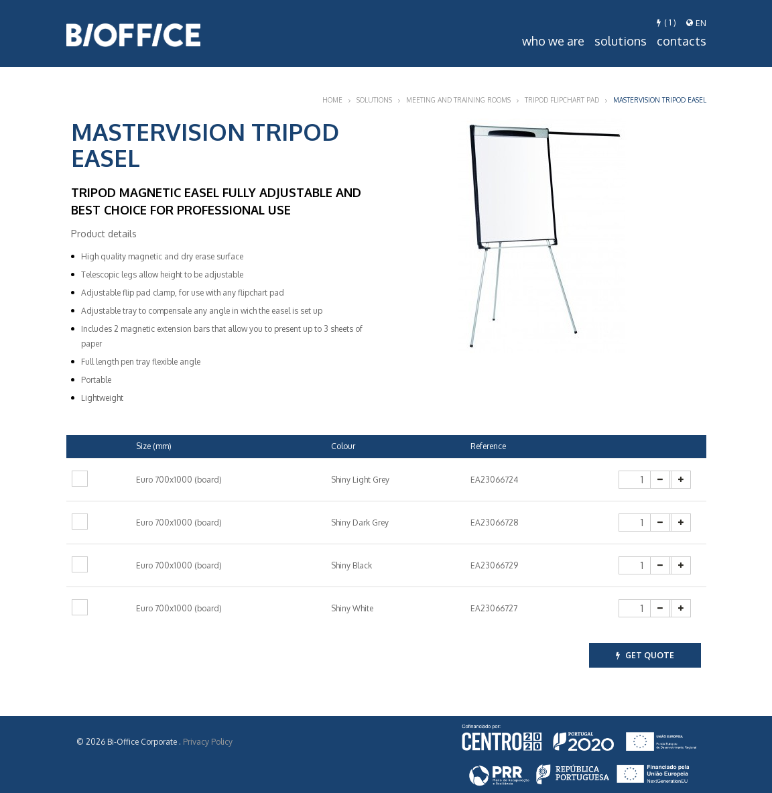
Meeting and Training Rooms (458, 100)
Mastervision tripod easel (659, 100)
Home (332, 100)
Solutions (620, 41)
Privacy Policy (208, 742)
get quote (645, 655)
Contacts (681, 41)
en (696, 23)
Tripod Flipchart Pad (562, 100)
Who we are (553, 41)
